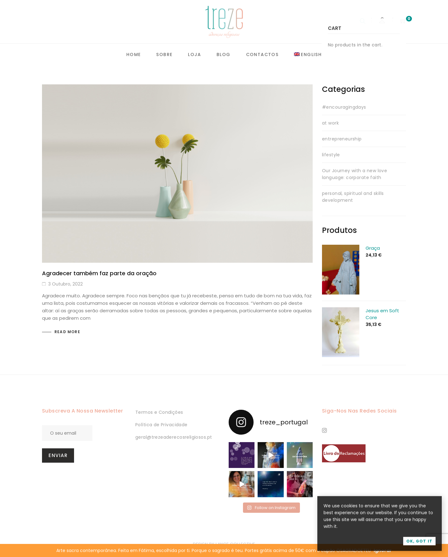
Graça (373, 248)
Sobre (164, 54)
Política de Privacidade (161, 425)
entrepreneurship (342, 139)
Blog (224, 54)
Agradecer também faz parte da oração (99, 273)
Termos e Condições (159, 412)
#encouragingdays (344, 107)
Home (133, 54)
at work (330, 123)
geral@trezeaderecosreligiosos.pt (173, 437)
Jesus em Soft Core (382, 314)
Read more (67, 331)
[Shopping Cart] (403, 21)
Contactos (262, 54)
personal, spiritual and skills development (353, 196)
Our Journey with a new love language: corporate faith (354, 174)
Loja (194, 54)
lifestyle (331, 155)
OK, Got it (419, 544)
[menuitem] (308, 54)
